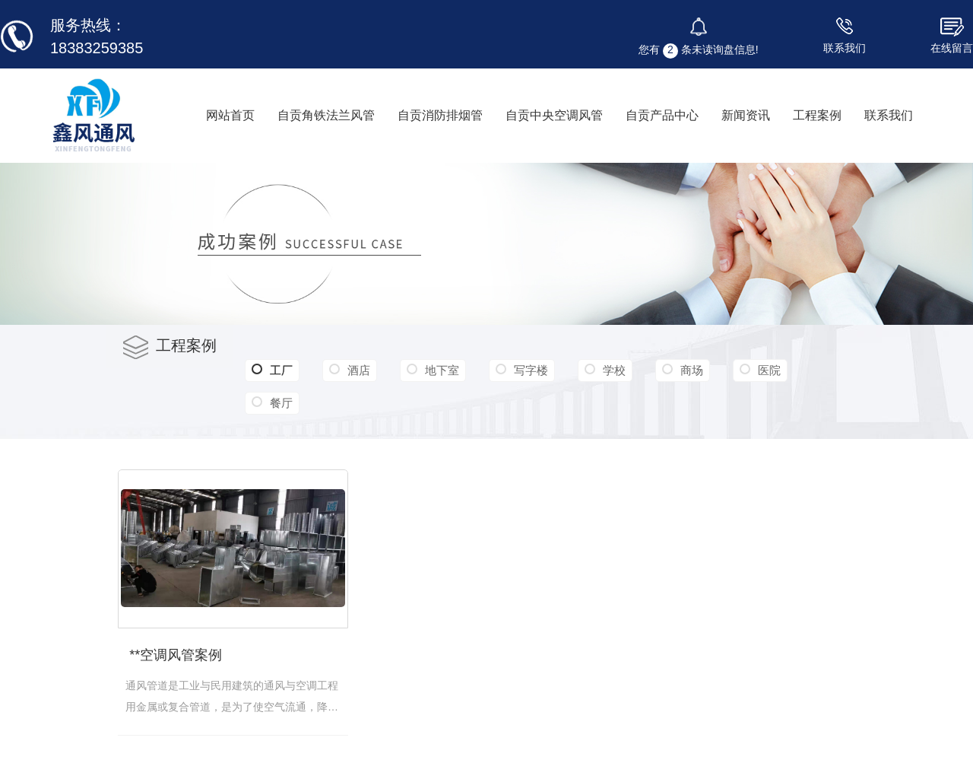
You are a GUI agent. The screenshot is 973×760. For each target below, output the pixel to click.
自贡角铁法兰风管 (326, 115)
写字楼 (531, 370)
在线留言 (951, 48)
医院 (769, 370)
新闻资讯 (745, 115)
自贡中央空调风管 (554, 115)
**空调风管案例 (175, 655)
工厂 (272, 370)
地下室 (442, 370)
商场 (691, 370)
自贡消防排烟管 (440, 115)
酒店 (358, 370)
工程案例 (817, 115)
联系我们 (844, 48)
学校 (614, 370)
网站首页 (230, 115)
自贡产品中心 (662, 115)
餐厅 (281, 402)
